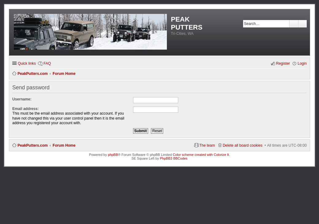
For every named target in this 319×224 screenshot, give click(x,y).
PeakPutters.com (33, 145)
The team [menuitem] (207, 145)
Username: (22, 99)
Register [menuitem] (283, 63)
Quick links (27, 63)
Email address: (25, 109)
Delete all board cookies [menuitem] (242, 145)
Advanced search (302, 23)
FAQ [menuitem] (47, 63)
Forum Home (64, 145)
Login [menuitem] (302, 63)
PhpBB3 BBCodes (173, 158)
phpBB (113, 155)
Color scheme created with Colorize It (201, 155)
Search (293, 23)
